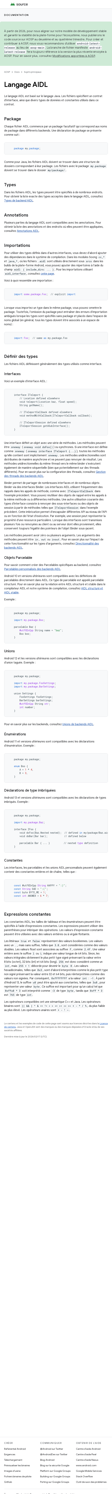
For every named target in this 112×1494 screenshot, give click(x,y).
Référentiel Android (15, 1448)
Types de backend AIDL (18, 200)
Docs (16, 72)
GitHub (8, 1481)
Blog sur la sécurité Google (54, 1465)
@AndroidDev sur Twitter (53, 1454)
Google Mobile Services (89, 1470)
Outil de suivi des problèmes (91, 1481)
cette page (47, 273)
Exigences (9, 1454)
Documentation (16, 15)
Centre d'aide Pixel (86, 1454)
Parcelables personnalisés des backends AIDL (32, 569)
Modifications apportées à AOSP (73, 56)
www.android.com (86, 1465)
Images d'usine (12, 1470)
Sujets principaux (32, 72)
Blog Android (47, 1459)
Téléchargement (13, 1459)
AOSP (7, 72)
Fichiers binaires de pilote (17, 1476)
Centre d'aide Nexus (87, 1459)
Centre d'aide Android (88, 1448)
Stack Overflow (84, 1476)
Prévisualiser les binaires (17, 1465)
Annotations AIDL (28, 231)
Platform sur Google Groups (55, 1470)
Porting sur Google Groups (54, 1481)
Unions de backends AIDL (77, 724)
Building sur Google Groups (55, 1476)
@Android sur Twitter (51, 1448)
